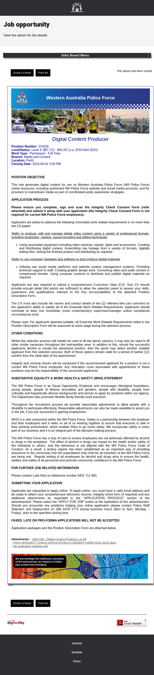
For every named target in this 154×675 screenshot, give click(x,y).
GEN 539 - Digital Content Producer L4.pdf (59, 539)
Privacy (77, 661)
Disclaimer (77, 652)
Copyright (77, 643)
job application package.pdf (30, 546)
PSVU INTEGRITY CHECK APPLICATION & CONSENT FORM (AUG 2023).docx (64, 542)
